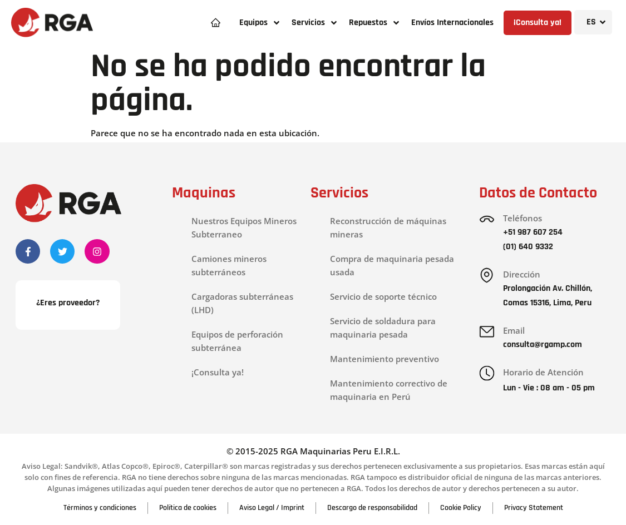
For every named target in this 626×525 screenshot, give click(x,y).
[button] (260, 22)
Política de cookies (187, 508)
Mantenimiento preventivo (384, 358)
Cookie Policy (460, 508)
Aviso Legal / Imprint (271, 508)
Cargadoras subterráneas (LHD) (242, 303)
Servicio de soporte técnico (383, 296)
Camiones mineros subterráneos (229, 265)
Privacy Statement (533, 508)
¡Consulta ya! (217, 372)
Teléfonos (522, 218)
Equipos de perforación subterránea (237, 341)
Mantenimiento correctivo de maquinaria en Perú (388, 390)
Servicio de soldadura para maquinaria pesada (383, 327)
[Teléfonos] (487, 219)
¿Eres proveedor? (68, 303)
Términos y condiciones (99, 508)
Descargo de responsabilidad (372, 508)
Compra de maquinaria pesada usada (392, 265)
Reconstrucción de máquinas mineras (388, 227)
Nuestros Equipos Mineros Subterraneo (244, 227)
